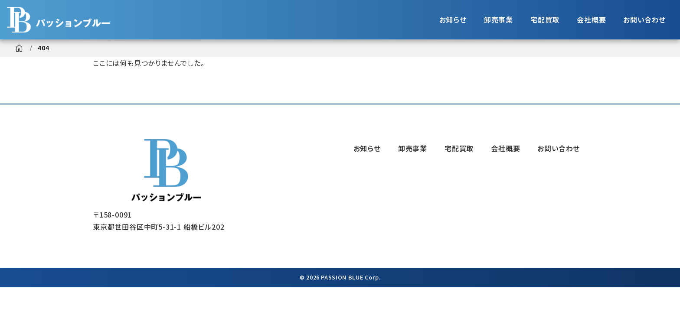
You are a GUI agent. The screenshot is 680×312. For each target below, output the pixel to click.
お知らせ (453, 19)
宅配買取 (544, 19)
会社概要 (591, 19)
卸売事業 (498, 19)
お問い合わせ (644, 19)
